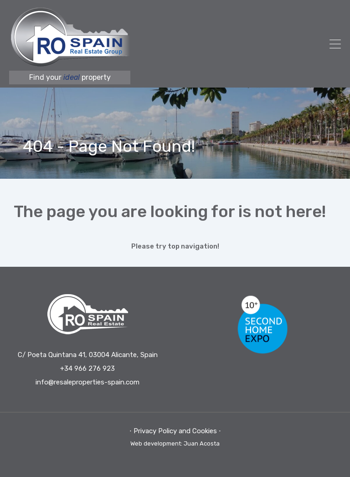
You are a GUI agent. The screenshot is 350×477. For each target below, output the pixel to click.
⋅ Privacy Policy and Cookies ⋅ (175, 431)
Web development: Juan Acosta (175, 443)
